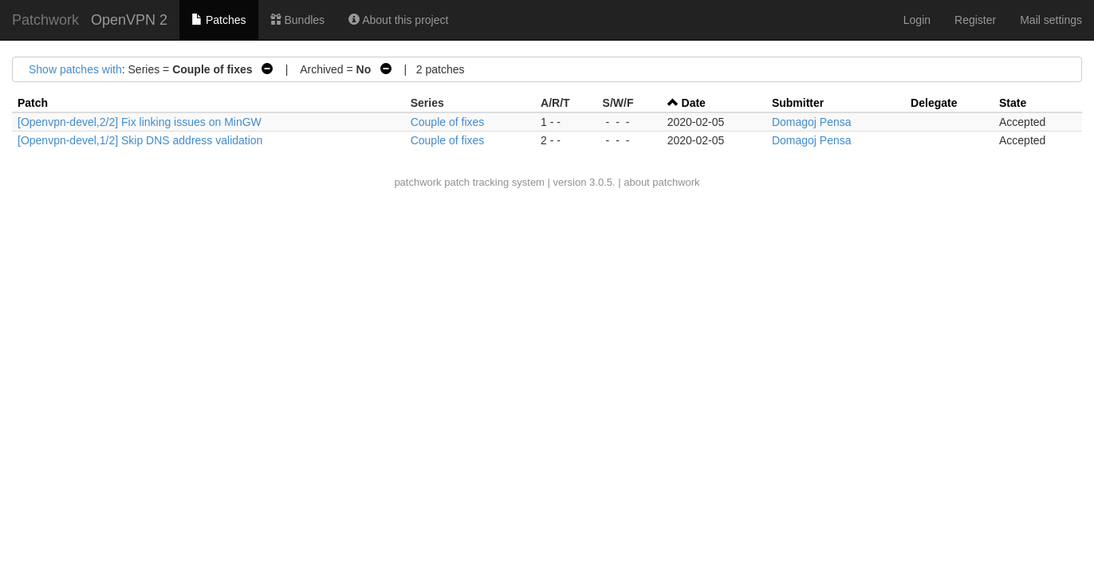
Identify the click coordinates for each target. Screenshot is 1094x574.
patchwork (417, 182)
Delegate (934, 102)
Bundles (297, 20)
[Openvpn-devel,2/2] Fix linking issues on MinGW (140, 122)
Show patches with (75, 69)
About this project (398, 20)
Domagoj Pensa (812, 122)
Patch (33, 102)
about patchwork (661, 182)
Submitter (798, 102)
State (1012, 102)
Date (694, 102)
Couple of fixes (448, 122)
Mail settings (1051, 20)
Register (975, 20)
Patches (218, 20)
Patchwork (45, 20)
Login (917, 20)
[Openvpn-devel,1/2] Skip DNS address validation (140, 140)
